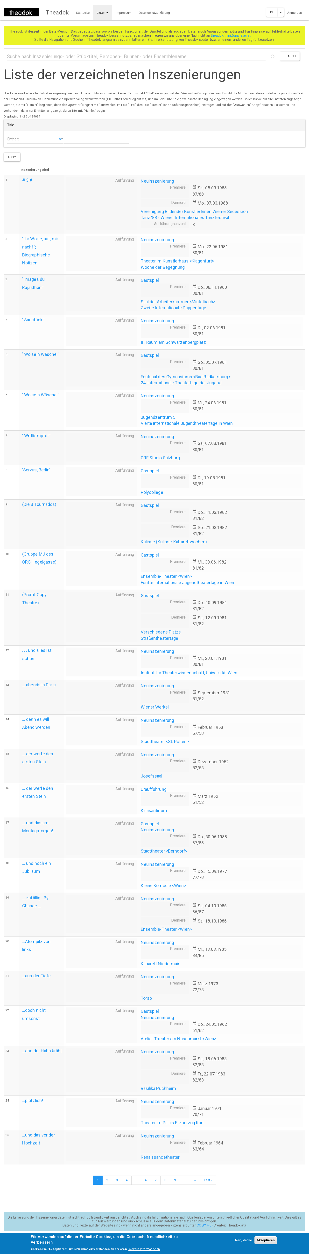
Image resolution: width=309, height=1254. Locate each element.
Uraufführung (154, 789)
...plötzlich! (32, 1100)
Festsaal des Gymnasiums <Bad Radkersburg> (186, 376)
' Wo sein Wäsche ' (40, 354)
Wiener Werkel (155, 707)
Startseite (83, 12)
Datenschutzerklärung (154, 12)
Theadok (57, 12)
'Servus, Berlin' (36, 469)
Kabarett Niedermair (160, 963)
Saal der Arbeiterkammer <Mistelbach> (178, 301)
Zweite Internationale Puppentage (173, 307)
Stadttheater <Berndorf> (164, 851)
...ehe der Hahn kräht (42, 1050)
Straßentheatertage (159, 638)
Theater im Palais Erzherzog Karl (172, 1122)
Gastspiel (150, 280)
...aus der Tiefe (36, 975)
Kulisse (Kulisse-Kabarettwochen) (174, 541)
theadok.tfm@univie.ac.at (231, 35)
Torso (146, 998)
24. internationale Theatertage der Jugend (181, 382)
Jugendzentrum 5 (158, 417)
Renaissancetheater (160, 1157)
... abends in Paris (39, 684)
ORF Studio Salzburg (160, 457)
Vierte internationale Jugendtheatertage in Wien (187, 423)
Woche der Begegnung (163, 267)
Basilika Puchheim (158, 1088)
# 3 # (27, 180)
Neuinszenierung (157, 181)
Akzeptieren (266, 1242)
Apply (11, 157)
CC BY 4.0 (204, 1225)
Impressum (124, 12)
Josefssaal (151, 776)
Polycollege (152, 492)
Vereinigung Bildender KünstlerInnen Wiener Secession (194, 211)
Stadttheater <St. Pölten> (165, 741)
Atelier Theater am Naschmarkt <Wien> (179, 1038)
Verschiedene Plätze (161, 631)
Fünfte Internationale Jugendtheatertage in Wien (187, 582)
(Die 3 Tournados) (39, 504)
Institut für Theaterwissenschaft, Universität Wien (189, 672)
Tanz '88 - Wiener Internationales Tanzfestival (185, 217)
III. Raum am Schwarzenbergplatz (173, 342)
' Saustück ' (33, 319)
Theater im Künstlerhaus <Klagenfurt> (177, 260)
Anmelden (294, 12)
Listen (103, 12)
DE (272, 12)
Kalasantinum (154, 810)
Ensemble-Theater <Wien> (166, 576)
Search (290, 56)
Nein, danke (243, 1242)
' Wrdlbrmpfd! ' (36, 435)
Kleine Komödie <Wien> (163, 885)
